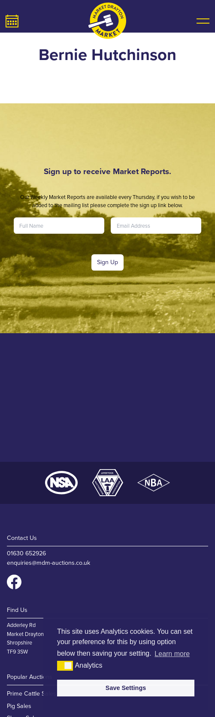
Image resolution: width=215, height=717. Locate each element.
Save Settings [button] (126, 687)
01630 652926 (26, 553)
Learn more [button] (172, 653)
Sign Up (107, 262)
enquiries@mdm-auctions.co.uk (48, 562)
